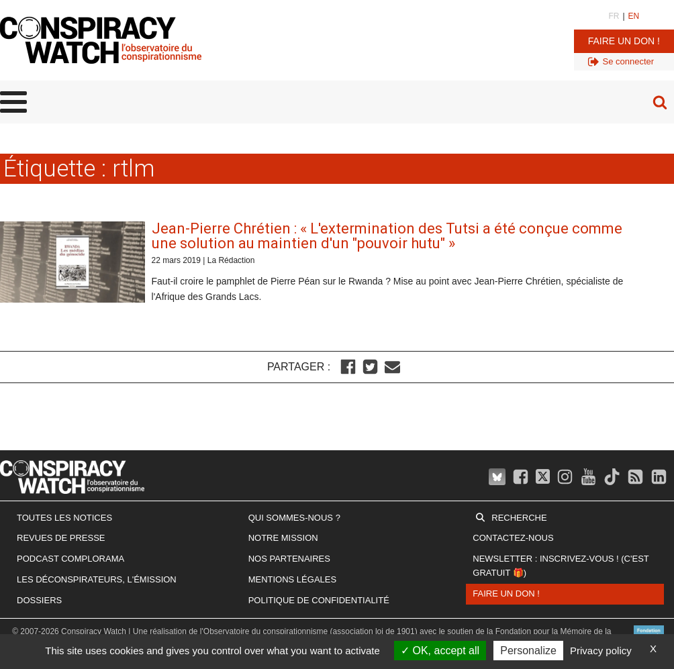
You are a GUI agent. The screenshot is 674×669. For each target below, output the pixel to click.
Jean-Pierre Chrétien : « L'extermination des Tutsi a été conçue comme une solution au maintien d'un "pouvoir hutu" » (387, 236)
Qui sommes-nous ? (294, 518)
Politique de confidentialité (318, 600)
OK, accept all (440, 650)
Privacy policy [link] (601, 650)
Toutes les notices (64, 518)
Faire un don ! (624, 41)
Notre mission (283, 538)
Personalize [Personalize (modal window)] (528, 650)
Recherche (518, 518)
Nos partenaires (289, 559)
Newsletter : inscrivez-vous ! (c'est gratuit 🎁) (560, 566)
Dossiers (39, 600)
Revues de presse (61, 538)
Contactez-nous (513, 538)
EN (634, 16)
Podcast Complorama (70, 559)
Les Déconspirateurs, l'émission (97, 579)
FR (613, 16)
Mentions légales (292, 579)
